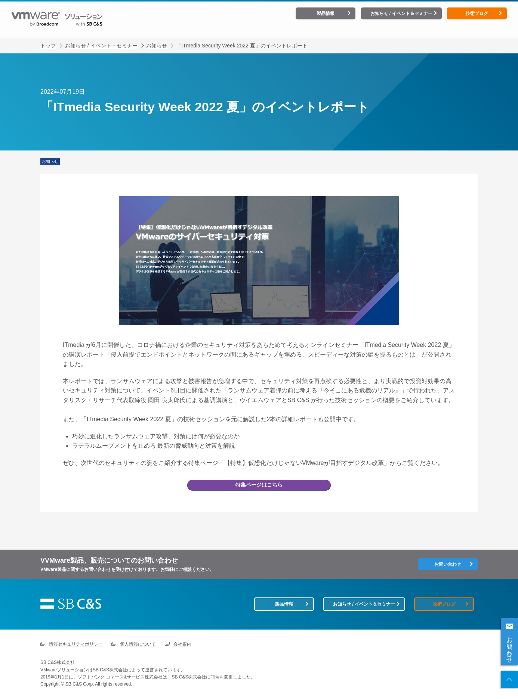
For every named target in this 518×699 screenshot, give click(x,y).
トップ (48, 40)
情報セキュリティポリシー (76, 644)
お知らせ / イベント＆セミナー (401, 13)
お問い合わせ (509, 646)
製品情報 (325, 13)
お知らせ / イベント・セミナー (101, 40)
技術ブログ (477, 13)
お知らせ (156, 40)
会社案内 (182, 644)
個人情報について (138, 644)
